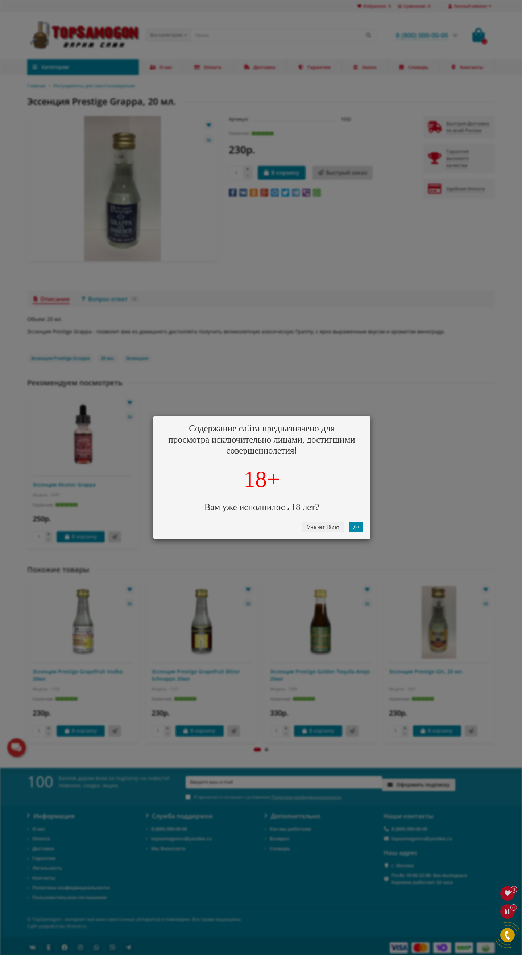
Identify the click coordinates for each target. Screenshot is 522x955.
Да (356, 527)
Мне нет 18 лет (323, 527)
